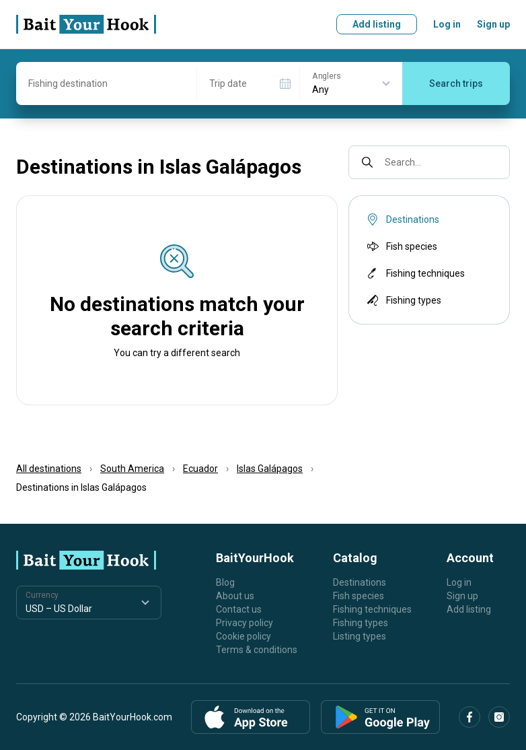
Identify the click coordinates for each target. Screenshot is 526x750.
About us (235, 595)
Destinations (359, 582)
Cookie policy (243, 636)
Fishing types (403, 300)
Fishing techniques (415, 273)
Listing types (359, 636)
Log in (447, 24)
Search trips (456, 83)
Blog (225, 582)
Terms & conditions (256, 649)
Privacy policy (244, 622)
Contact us (239, 609)
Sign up (493, 24)
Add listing (376, 24)
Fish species (401, 246)
